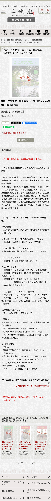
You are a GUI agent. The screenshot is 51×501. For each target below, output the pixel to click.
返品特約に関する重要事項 (13, 133)
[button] (3, 11)
